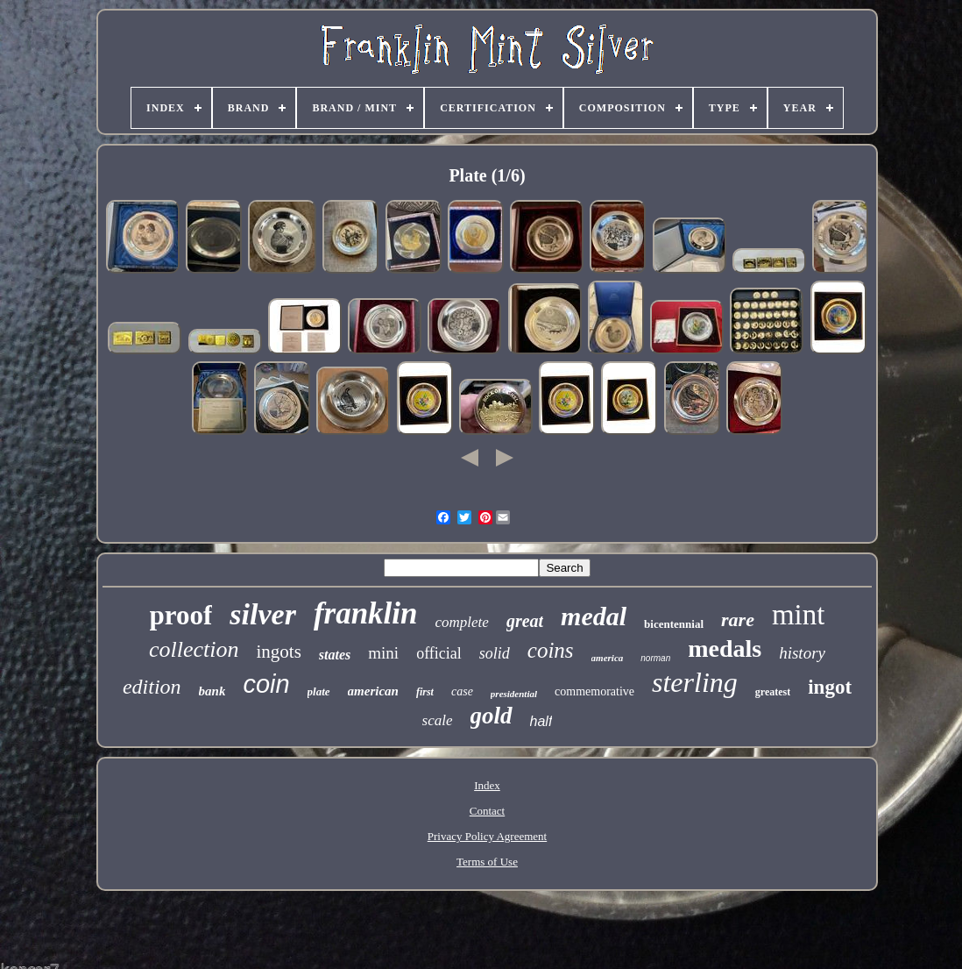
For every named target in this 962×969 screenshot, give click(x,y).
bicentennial (674, 624)
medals (724, 648)
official (439, 653)
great (524, 621)
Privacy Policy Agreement (487, 836)
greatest (772, 692)
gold (491, 715)
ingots (279, 651)
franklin (366, 613)
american (373, 691)
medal (593, 616)
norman (655, 658)
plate (319, 691)
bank (212, 691)
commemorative (594, 691)
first (425, 692)
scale (437, 720)
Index (487, 785)
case (462, 691)
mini (383, 653)
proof (181, 615)
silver (263, 614)
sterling (695, 682)
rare (737, 620)
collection (194, 649)
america (607, 657)
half (541, 721)
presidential (514, 693)
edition (152, 686)
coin (266, 684)
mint (798, 615)
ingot (830, 687)
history (802, 653)
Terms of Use (487, 861)
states (334, 654)
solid (494, 653)
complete (462, 622)
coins (550, 650)
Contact (487, 810)
